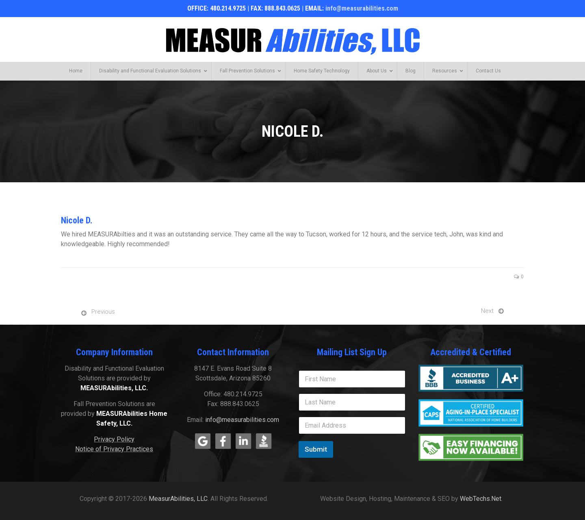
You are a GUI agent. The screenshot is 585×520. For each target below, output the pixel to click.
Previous (103, 311)
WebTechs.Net (480, 499)
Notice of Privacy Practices (114, 449)
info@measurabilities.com (361, 8)
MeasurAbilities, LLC (178, 499)
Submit (316, 449)
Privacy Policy (114, 439)
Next (487, 311)
